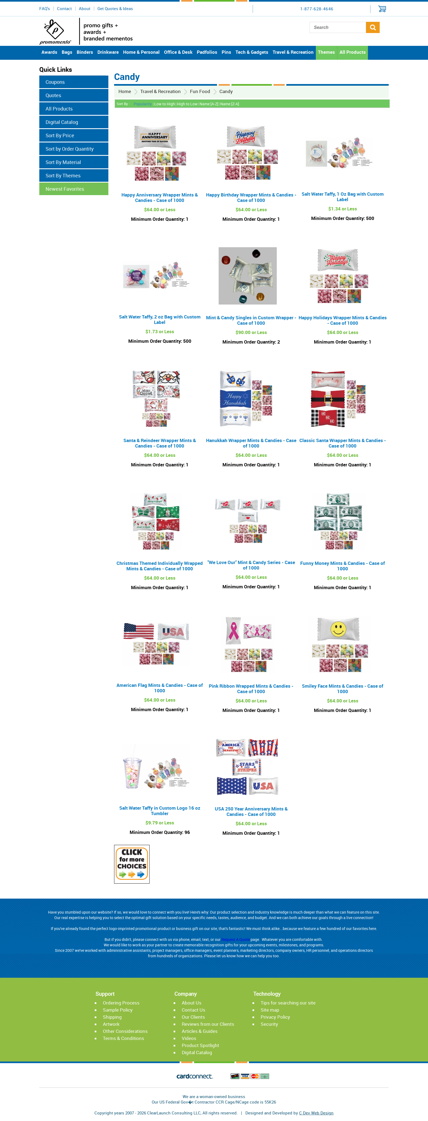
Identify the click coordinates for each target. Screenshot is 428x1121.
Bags (67, 52)
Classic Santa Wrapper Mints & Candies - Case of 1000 (342, 443)
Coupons (55, 82)
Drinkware (108, 52)
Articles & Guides (200, 1031)
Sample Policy (118, 1010)
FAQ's (44, 8)
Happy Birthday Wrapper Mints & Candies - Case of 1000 (251, 197)
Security (269, 1024)
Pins (226, 52)
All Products (353, 52)
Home (124, 91)
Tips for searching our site (288, 1003)
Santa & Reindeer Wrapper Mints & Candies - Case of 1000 (159, 443)
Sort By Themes (63, 175)
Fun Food (200, 91)
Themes (326, 52)
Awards (49, 52)
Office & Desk (178, 52)
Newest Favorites (65, 189)
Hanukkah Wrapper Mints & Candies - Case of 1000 (251, 443)
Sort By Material (63, 162)
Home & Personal (141, 52)
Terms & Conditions (123, 1038)
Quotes (53, 95)
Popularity (143, 103)
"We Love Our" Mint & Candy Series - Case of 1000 (251, 565)
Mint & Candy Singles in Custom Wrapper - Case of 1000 (251, 320)
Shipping (112, 1017)
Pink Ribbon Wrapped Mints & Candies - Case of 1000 (251, 688)
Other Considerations (125, 1031)
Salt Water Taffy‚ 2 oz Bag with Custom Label (160, 319)
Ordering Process (121, 1003)
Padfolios (207, 52)
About (84, 8)
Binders (85, 52)
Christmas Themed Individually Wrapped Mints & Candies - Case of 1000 (160, 566)
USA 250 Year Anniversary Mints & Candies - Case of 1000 (251, 811)
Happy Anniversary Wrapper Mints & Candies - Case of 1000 (159, 197)
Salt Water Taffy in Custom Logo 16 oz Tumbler (159, 810)
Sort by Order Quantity (70, 148)
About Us (191, 1003)
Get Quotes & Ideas (115, 8)
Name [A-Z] (209, 103)
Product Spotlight (200, 1045)
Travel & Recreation (293, 52)
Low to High (164, 103)
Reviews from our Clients (208, 1024)
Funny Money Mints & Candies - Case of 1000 (342, 566)
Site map (270, 1010)
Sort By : (123, 103)
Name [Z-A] (229, 103)
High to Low (187, 103)
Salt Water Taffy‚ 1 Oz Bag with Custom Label (343, 196)
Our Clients (193, 1017)
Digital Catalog (62, 122)
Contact (64, 8)
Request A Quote (235, 939)
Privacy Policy (275, 1017)
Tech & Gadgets (252, 52)
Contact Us (193, 1010)
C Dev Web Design (316, 1113)
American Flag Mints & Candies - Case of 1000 (160, 688)
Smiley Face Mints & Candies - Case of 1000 (342, 688)
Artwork (111, 1024)
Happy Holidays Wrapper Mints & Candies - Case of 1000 (343, 320)
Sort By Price (60, 135)
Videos (189, 1038)
